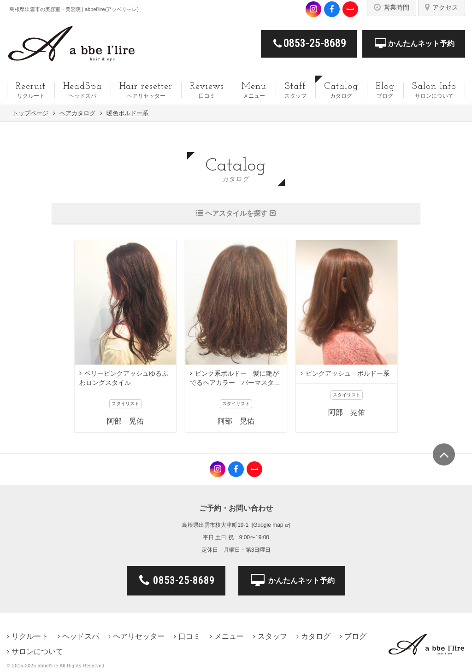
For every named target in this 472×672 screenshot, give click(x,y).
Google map (268, 525)
